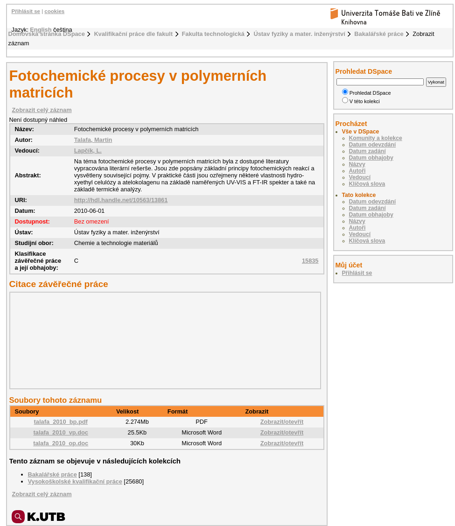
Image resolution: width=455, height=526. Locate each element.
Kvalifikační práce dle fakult (133, 33)
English (40, 29)
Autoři (357, 171)
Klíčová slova (367, 184)
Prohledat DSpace (366, 93)
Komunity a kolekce (375, 138)
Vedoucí (360, 177)
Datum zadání (367, 151)
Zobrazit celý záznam (42, 109)
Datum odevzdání (372, 144)
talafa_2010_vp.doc (61, 432)
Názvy (357, 164)
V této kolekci (361, 101)
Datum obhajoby (371, 157)
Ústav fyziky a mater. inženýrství (299, 33)
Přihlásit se (26, 11)
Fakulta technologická (213, 33)
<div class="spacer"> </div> (163, 340)
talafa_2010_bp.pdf (61, 421)
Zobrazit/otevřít (281, 421)
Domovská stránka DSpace (46, 33)
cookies (54, 11)
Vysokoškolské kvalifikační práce (75, 481)
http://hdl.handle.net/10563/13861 (121, 199)
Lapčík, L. (88, 150)
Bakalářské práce (378, 33)
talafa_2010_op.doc (60, 443)
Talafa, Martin (93, 139)
